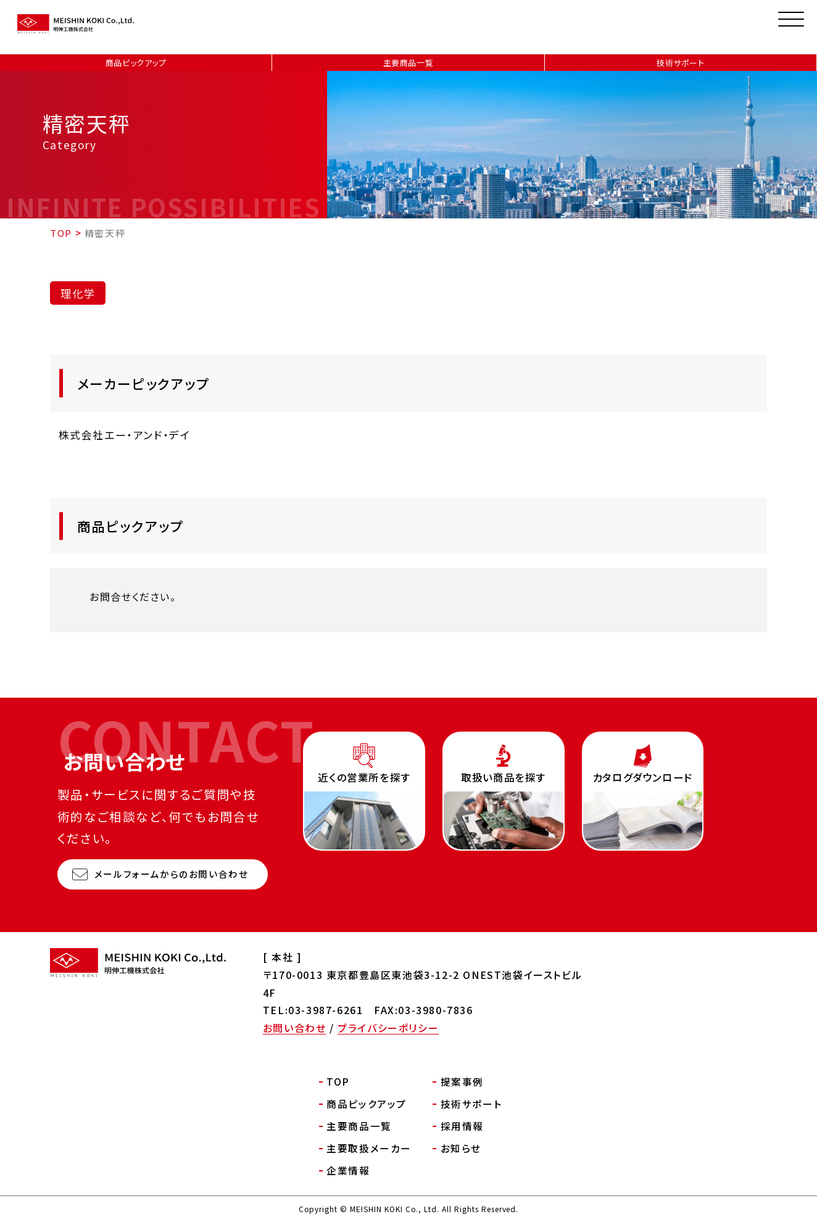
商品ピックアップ (136, 62)
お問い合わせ (294, 1027)
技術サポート (681, 62)
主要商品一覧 (408, 62)
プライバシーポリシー (388, 1027)
